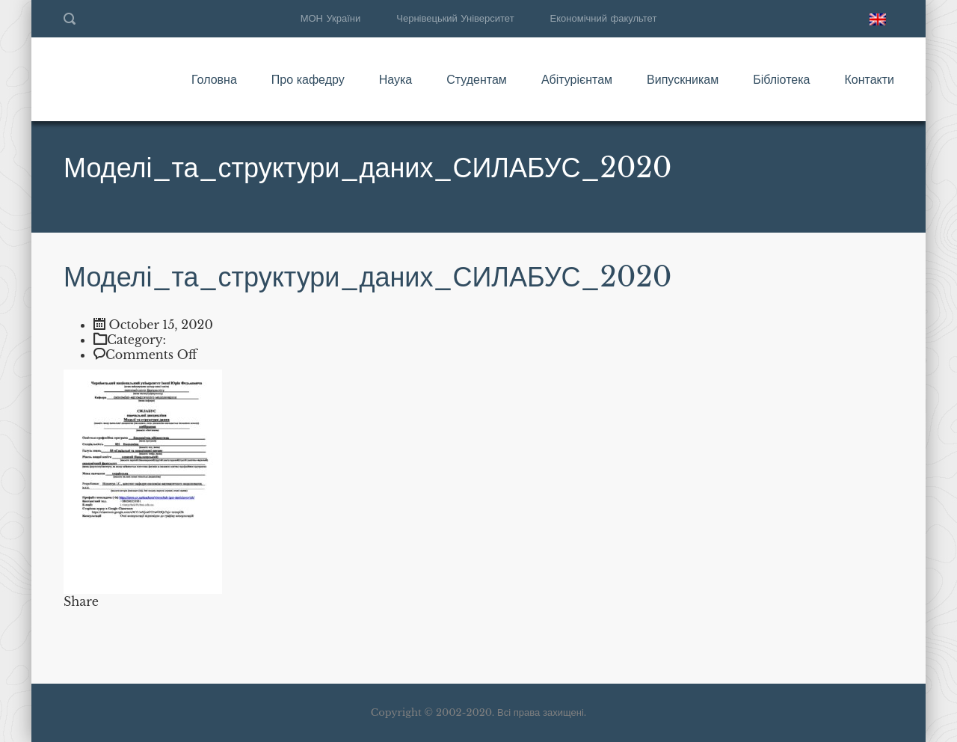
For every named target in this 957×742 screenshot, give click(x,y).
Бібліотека (781, 79)
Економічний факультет (603, 18)
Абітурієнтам (576, 79)
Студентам (476, 79)
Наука (396, 79)
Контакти (869, 79)
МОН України (331, 18)
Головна (214, 79)
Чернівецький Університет (455, 18)
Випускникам (682, 79)
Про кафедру (308, 79)
